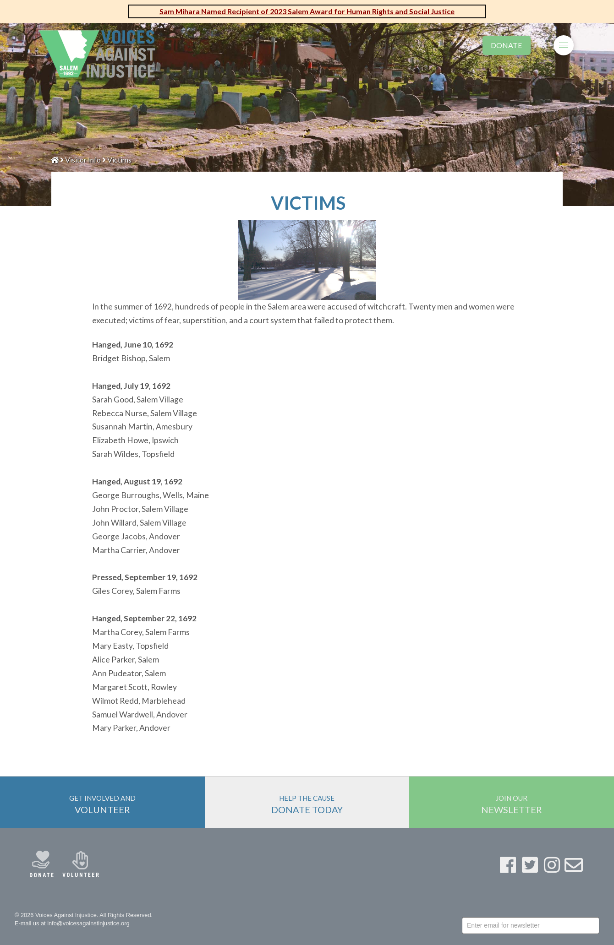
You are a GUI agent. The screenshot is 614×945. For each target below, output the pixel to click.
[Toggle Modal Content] (542, 44)
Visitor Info (83, 159)
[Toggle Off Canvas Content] (564, 45)
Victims (119, 159)
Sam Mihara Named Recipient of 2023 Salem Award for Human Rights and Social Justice (307, 11)
